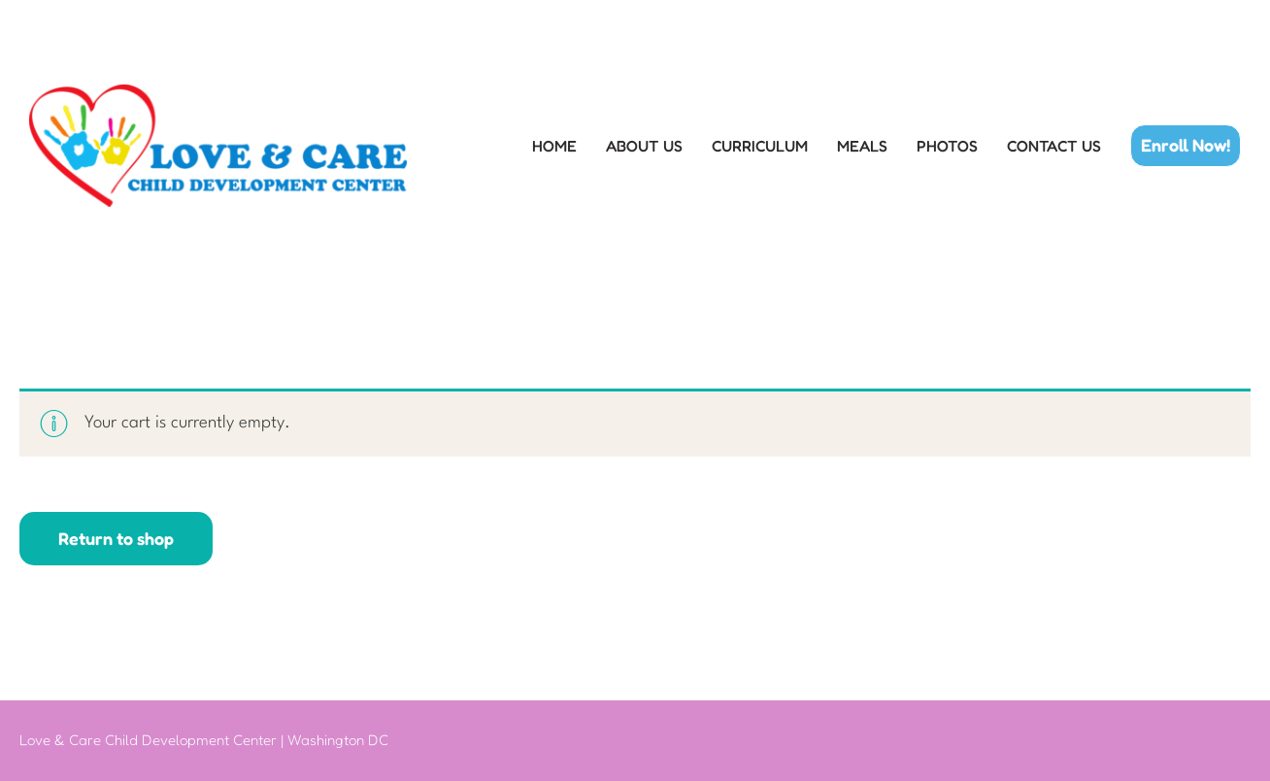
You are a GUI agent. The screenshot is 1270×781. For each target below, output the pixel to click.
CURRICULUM (760, 146)
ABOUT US (644, 146)
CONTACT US (1054, 146)
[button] (1185, 145)
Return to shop (116, 538)
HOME (554, 146)
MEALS (862, 146)
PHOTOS (947, 146)
